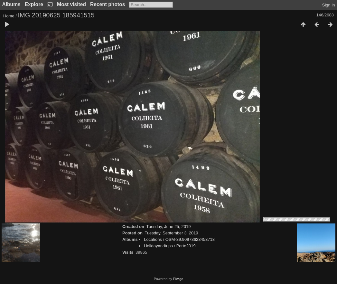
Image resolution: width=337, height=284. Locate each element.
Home (8, 16)
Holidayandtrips (158, 245)
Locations (153, 239)
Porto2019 (186, 245)
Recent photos (107, 4)
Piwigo (178, 279)
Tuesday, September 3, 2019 (171, 233)
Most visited (71, 4)
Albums (11, 4)
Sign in (328, 5)
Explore (34, 4)
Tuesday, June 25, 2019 (168, 226)
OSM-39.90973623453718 (190, 239)
